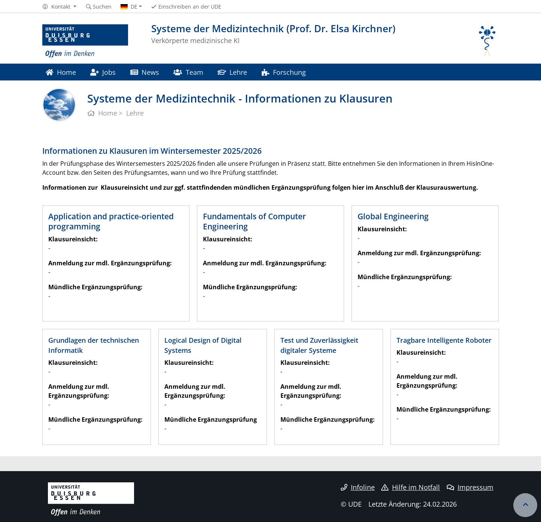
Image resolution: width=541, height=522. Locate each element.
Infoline (358, 487)
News (144, 72)
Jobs (103, 72)
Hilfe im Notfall (410, 487)
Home (61, 72)
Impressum (470, 487)
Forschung (284, 72)
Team (188, 72)
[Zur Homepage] (85, 41)
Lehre (232, 72)
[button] (59, 7)
